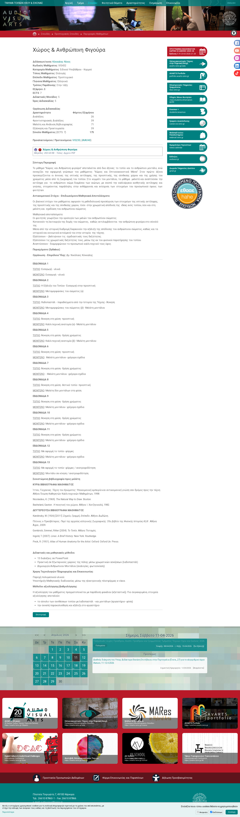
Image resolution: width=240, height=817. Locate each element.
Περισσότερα (8, 812)
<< (37, 635)
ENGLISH (231, 3)
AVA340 (86, 140)
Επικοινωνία (173, 3)
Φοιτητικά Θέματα (112, 3)
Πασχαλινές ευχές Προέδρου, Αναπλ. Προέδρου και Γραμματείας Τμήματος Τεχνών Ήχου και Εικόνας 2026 (148, 641)
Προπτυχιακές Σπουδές (67, 34)
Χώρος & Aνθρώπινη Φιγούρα (55, 149)
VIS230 (76, 140)
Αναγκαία (203, 812)
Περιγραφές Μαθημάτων (95, 34)
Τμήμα (80, 3)
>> (84, 635)
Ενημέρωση (155, 3)
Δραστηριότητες (135, 3)
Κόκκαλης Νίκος (61, 61)
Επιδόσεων (217, 812)
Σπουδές (93, 3)
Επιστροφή (41, 614)
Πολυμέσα (100, 645)
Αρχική (69, 3)
